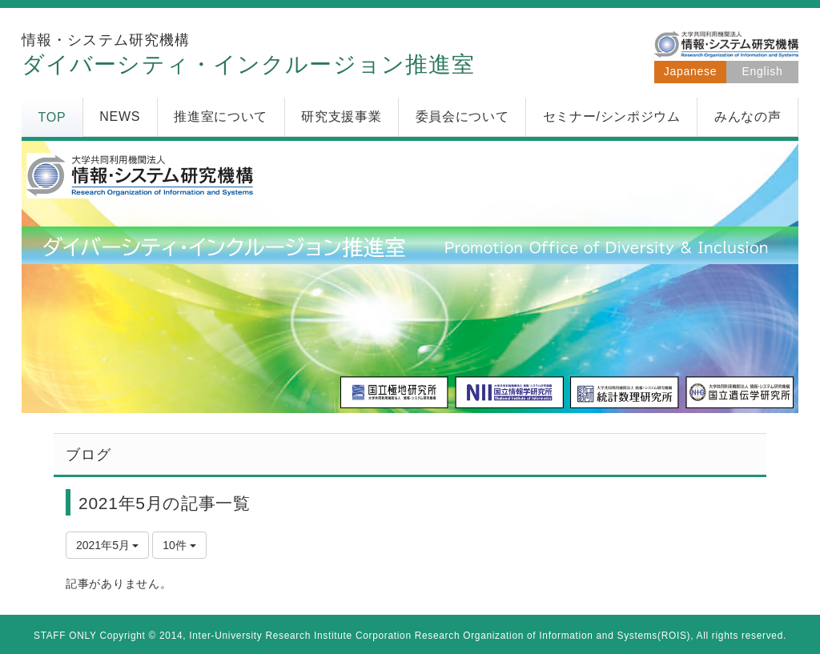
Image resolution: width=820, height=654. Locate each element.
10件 (179, 545)
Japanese (690, 71)
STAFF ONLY (65, 635)
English (762, 71)
